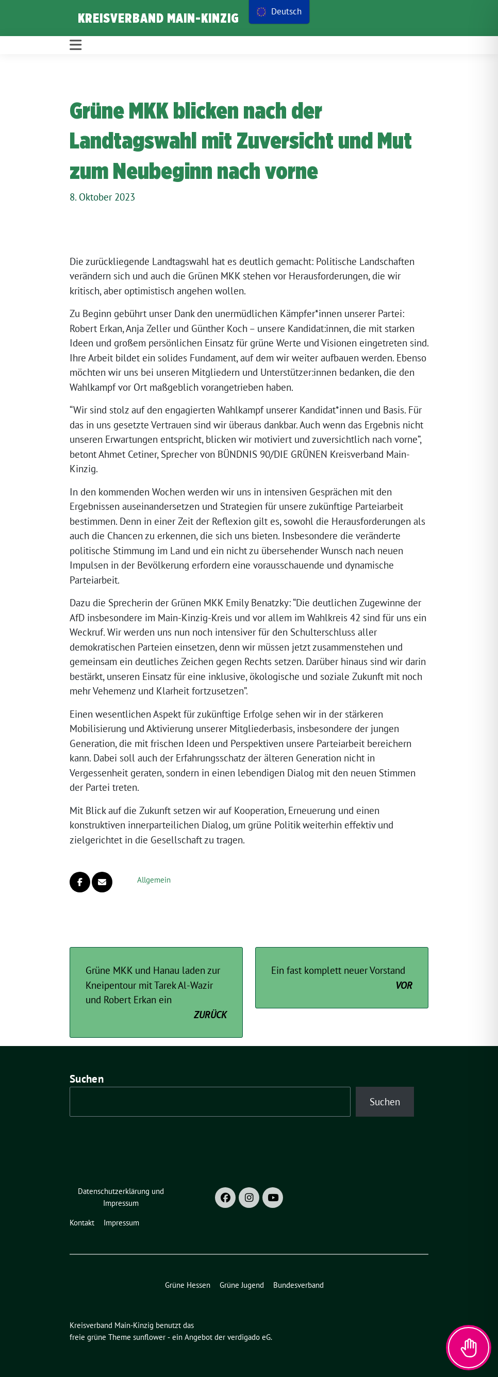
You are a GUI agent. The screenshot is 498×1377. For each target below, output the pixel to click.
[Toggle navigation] (75, 45)
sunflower (149, 1337)
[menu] (279, 12)
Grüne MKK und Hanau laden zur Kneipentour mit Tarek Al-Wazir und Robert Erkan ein (156, 993)
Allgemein (154, 880)
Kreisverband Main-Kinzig (158, 18)
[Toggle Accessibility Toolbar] (468, 1347)
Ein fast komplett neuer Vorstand (341, 978)
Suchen (87, 1079)
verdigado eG (249, 1337)
